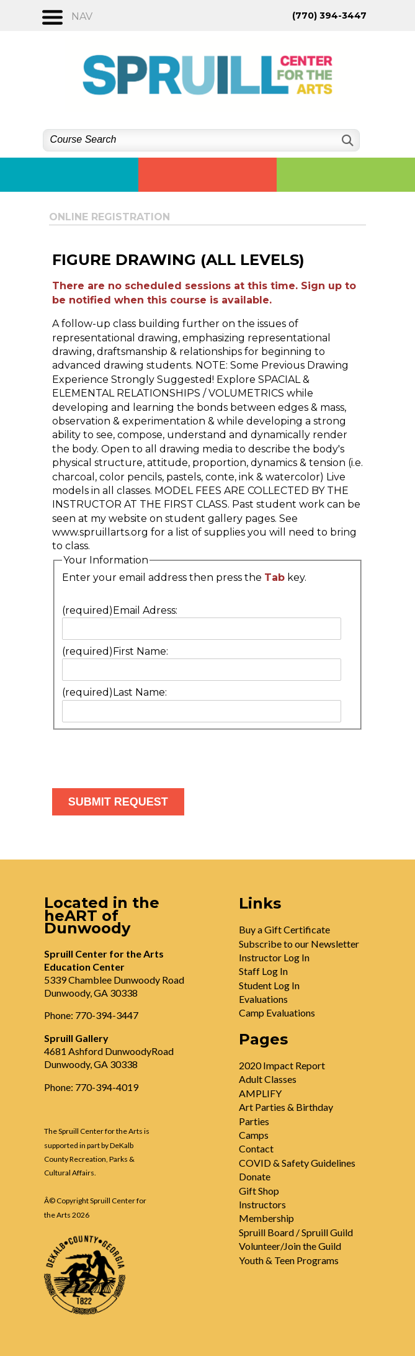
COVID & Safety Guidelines (297, 1163)
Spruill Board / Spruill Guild (296, 1232)
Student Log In (269, 985)
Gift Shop (259, 1191)
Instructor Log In (274, 957)
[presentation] (146, 754)
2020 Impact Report (282, 1065)
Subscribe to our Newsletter (299, 944)
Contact (256, 1148)
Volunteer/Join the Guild (290, 1246)
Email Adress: (119, 610)
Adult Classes (268, 1079)
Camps (254, 1135)
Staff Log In (263, 971)
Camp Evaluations (277, 1012)
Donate (254, 1176)
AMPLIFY (260, 1093)
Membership (266, 1218)
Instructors (262, 1204)
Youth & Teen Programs (289, 1260)
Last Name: (114, 692)
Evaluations (263, 999)
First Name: (115, 651)
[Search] (346, 140)
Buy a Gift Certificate (284, 929)
